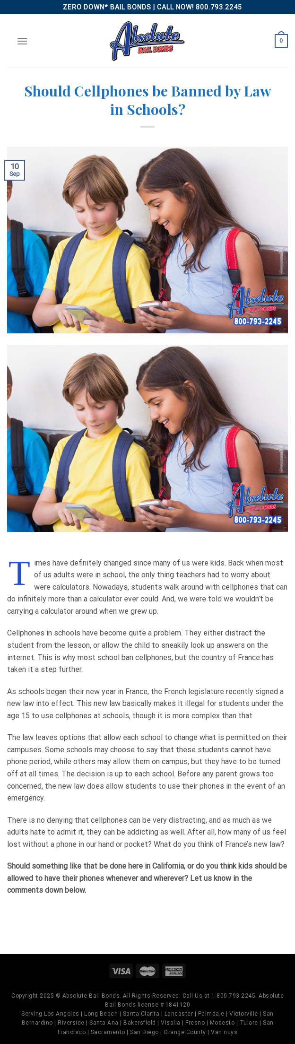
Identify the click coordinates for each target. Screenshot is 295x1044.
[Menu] (22, 40)
